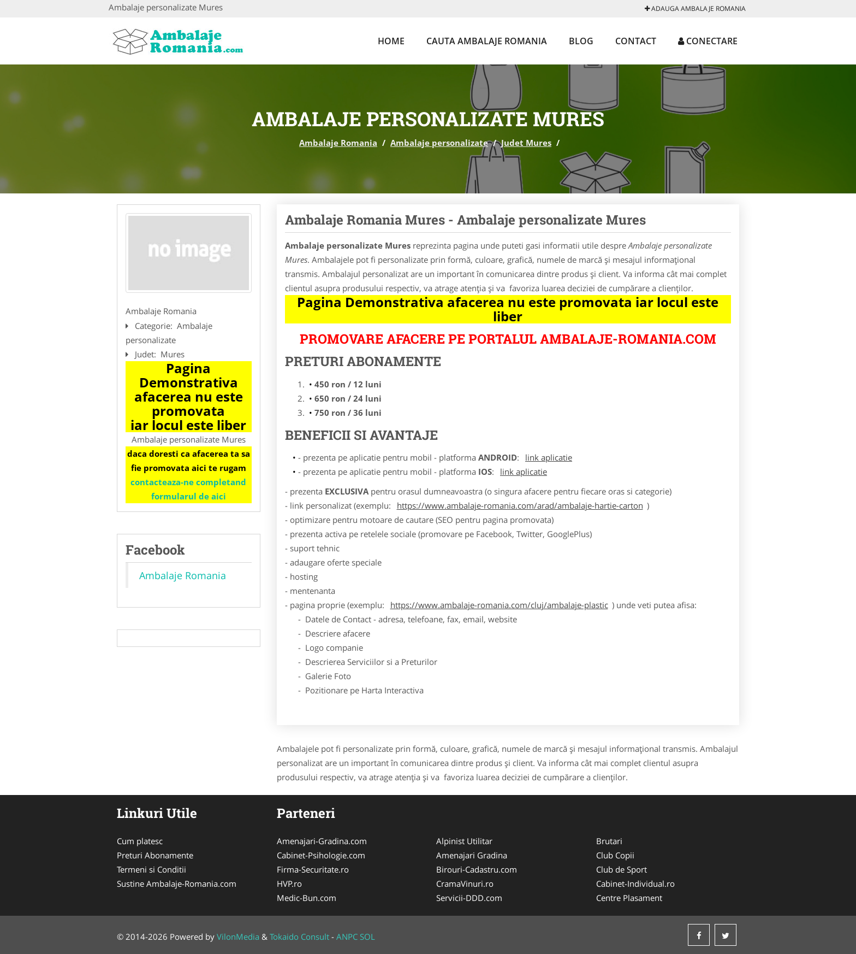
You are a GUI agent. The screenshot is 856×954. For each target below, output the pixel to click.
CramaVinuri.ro (465, 883)
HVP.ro (289, 883)
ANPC (347, 936)
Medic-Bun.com (306, 897)
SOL (367, 936)
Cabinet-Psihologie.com (321, 855)
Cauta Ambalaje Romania (486, 41)
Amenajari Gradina (471, 855)
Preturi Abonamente (155, 855)
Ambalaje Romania (338, 142)
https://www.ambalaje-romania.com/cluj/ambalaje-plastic (499, 604)
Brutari (609, 840)
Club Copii (615, 855)
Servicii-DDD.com (469, 897)
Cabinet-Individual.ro (635, 883)
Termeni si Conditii (151, 869)
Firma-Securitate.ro (313, 869)
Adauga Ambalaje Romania (695, 8)
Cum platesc (140, 840)
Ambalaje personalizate (439, 142)
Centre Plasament (629, 897)
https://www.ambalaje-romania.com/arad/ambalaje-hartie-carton (520, 505)
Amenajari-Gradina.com (322, 840)
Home (391, 41)
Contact (635, 41)
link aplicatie (548, 457)
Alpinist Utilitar (464, 840)
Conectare (708, 41)
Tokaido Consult (299, 936)
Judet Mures (526, 142)
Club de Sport (621, 869)
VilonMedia (238, 936)
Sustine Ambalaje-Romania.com (176, 883)
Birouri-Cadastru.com (476, 869)
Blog (581, 41)
